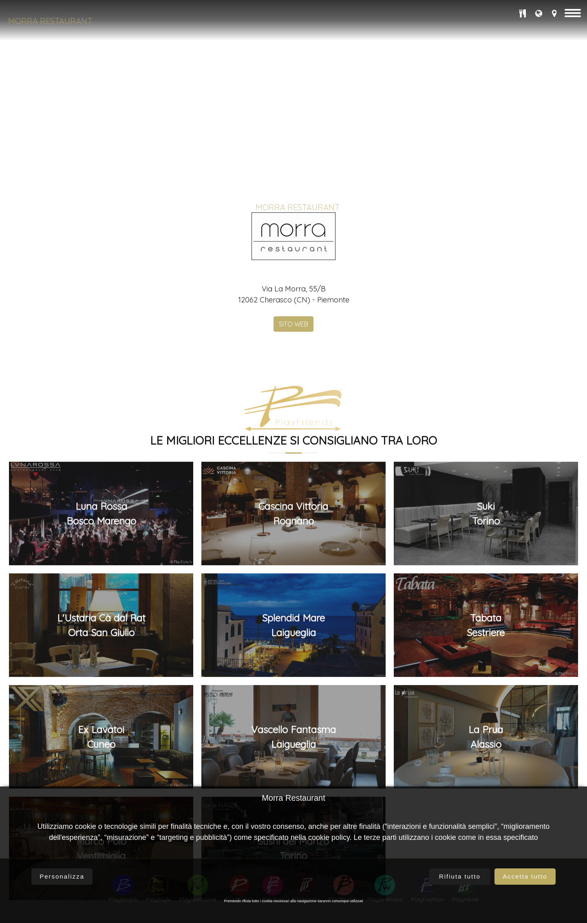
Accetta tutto (525, 876)
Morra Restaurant (50, 21)
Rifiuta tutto (460, 876)
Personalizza (62, 876)
